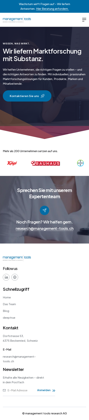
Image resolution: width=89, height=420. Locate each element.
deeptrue (9, 317)
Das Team (9, 304)
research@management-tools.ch (44, 228)
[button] (84, 20)
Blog (6, 310)
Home (7, 297)
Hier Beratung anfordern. (52, 8)
